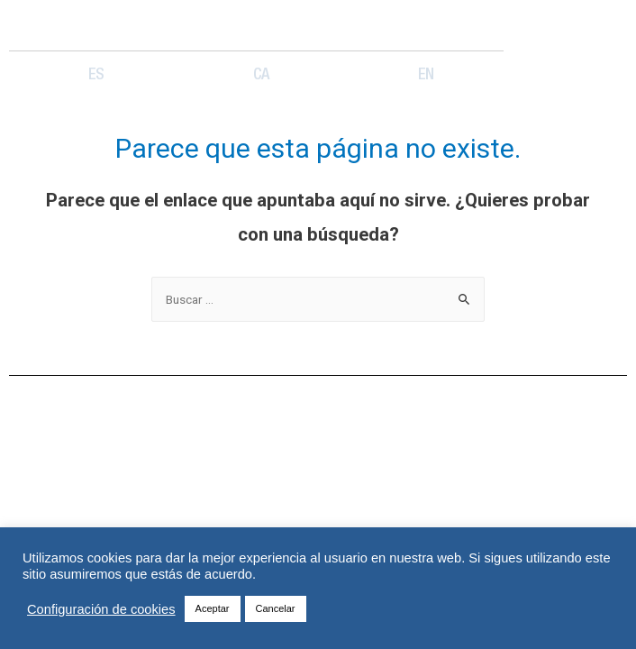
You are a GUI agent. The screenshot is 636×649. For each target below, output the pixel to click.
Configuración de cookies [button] (101, 609)
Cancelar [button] (275, 608)
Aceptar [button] (212, 608)
